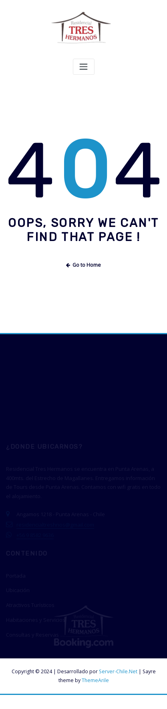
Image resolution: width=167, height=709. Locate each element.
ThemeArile (95, 680)
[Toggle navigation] (84, 67)
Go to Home (83, 265)
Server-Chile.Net (118, 671)
